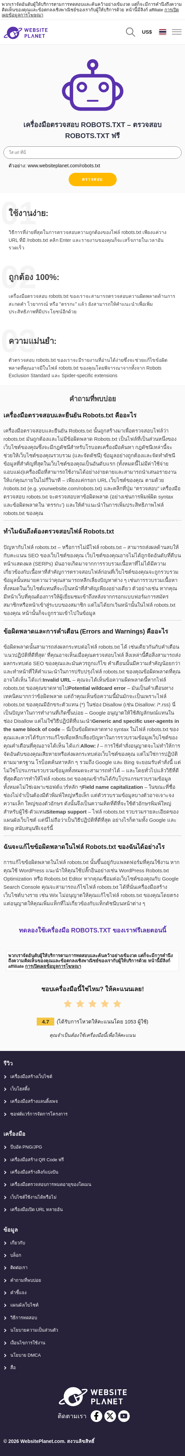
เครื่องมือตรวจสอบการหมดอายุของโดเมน (50, 1184)
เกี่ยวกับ (17, 1242)
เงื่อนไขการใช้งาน (27, 1342)
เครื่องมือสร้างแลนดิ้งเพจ (34, 1101)
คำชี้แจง (18, 1292)
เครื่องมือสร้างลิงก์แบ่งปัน (34, 1172)
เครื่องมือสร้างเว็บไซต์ (31, 1076)
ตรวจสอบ (92, 179)
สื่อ (13, 1367)
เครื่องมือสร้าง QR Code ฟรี (37, 1159)
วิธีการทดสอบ (23, 1317)
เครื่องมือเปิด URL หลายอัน (36, 1209)
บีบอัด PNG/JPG (26, 1147)
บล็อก (15, 1255)
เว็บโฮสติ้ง (20, 1088)
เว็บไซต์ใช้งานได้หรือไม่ (33, 1197)
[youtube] (124, 1416)
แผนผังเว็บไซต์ (24, 1305)
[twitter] (110, 1416)
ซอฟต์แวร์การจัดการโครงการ (39, 1114)
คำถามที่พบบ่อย (25, 1280)
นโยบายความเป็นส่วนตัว (34, 1330)
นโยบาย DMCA (25, 1355)
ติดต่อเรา (18, 1267)
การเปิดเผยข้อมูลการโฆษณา (53, 966)
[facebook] (96, 1416)
